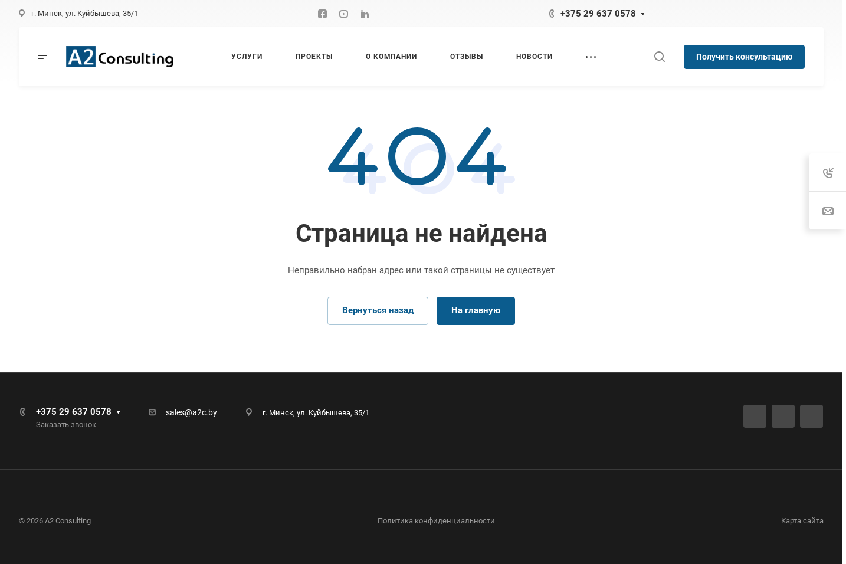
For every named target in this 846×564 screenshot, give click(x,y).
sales (175, 412)
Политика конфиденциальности (436, 520)
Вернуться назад (378, 310)
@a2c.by (201, 412)
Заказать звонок (66, 424)
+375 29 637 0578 (598, 13)
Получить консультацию (744, 56)
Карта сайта (802, 520)
